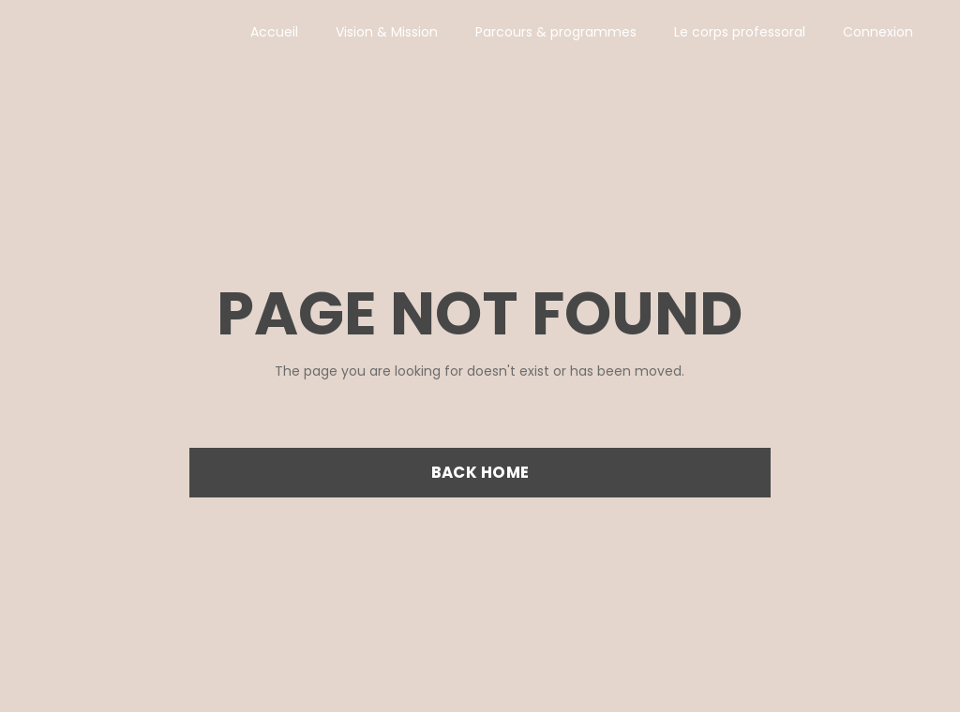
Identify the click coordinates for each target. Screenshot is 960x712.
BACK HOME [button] (480, 472)
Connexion (878, 31)
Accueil (274, 31)
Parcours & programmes (556, 31)
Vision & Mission (387, 31)
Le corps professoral (739, 31)
